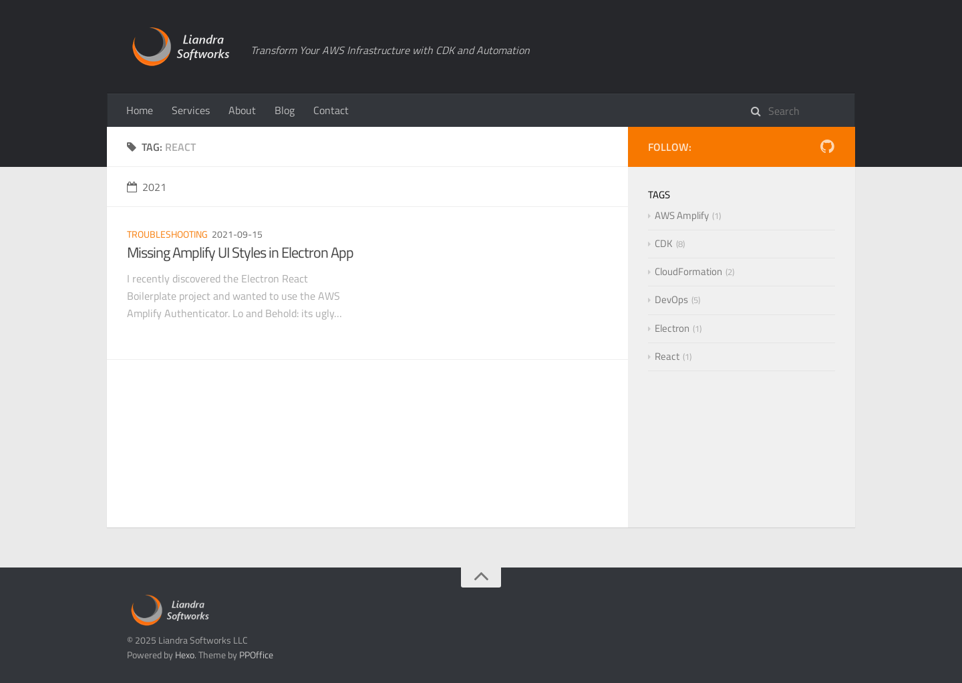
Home (139, 110)
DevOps (671, 299)
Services (191, 110)
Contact (331, 110)
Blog (285, 110)
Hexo (184, 655)
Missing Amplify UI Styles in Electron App (240, 252)
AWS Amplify (682, 215)
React (667, 356)
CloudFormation (688, 271)
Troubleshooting (167, 234)
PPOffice (256, 655)
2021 (146, 187)
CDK (664, 243)
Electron (672, 328)
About (242, 110)
